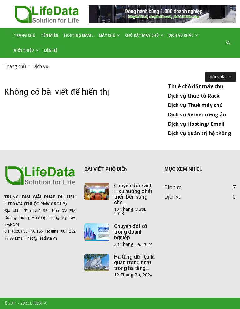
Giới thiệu (26, 50)
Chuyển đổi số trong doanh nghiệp (130, 232)
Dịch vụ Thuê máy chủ (195, 105)
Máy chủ (109, 35)
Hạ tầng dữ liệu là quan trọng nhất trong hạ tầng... (134, 262)
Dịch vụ (173, 196)
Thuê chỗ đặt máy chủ (195, 86)
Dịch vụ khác (183, 35)
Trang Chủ (24, 35)
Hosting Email (78, 35)
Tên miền (49, 35)
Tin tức (172, 187)
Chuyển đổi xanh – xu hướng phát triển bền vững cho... (133, 193)
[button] (228, 42)
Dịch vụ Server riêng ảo (197, 114)
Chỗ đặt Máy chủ (144, 35)
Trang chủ (15, 66)
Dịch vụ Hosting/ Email (196, 123)
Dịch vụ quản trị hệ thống (199, 133)
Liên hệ (50, 50)
